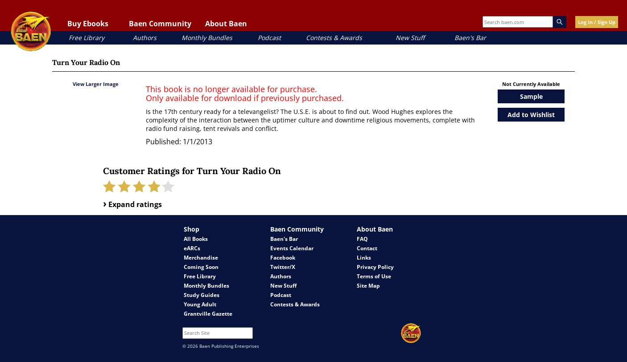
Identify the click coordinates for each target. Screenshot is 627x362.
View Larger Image (96, 84)
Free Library (86, 37)
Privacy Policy (375, 267)
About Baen (226, 23)
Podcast (269, 37)
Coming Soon (201, 267)
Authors (145, 37)
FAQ (362, 239)
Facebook (282, 257)
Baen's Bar (470, 37)
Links (364, 257)
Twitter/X (282, 267)
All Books (196, 239)
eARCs (192, 248)
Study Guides (201, 295)
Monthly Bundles (207, 37)
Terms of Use (374, 276)
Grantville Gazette (208, 313)
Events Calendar (292, 248)
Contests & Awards (334, 37)
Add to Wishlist (531, 114)
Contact (367, 248)
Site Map (368, 285)
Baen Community (160, 23)
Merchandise (201, 257)
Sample (531, 96)
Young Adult (200, 304)
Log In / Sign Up (596, 22)
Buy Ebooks (87, 23)
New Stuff (410, 37)
